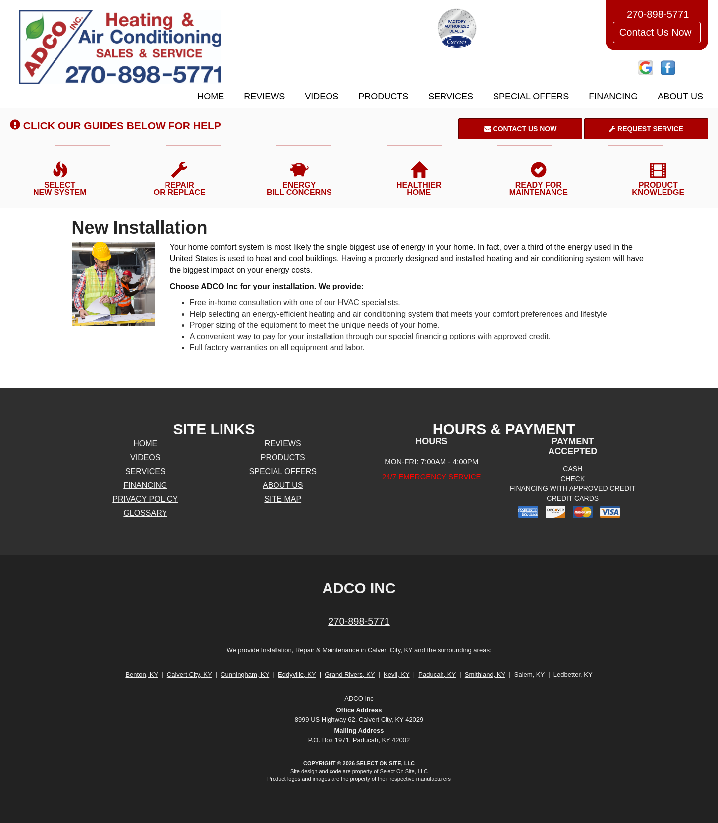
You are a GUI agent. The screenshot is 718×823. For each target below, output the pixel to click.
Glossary (145, 513)
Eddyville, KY (297, 674)
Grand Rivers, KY (350, 674)
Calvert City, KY (189, 674)
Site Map (282, 499)
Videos (321, 96)
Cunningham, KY (245, 674)
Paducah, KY (437, 674)
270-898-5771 (359, 621)
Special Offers (531, 96)
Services (450, 96)
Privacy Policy (145, 499)
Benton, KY (141, 674)
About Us (680, 96)
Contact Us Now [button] (656, 32)
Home (210, 96)
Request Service (646, 129)
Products (383, 96)
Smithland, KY (485, 674)
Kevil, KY (397, 674)
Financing (613, 96)
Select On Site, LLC (385, 763)
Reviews (264, 96)
